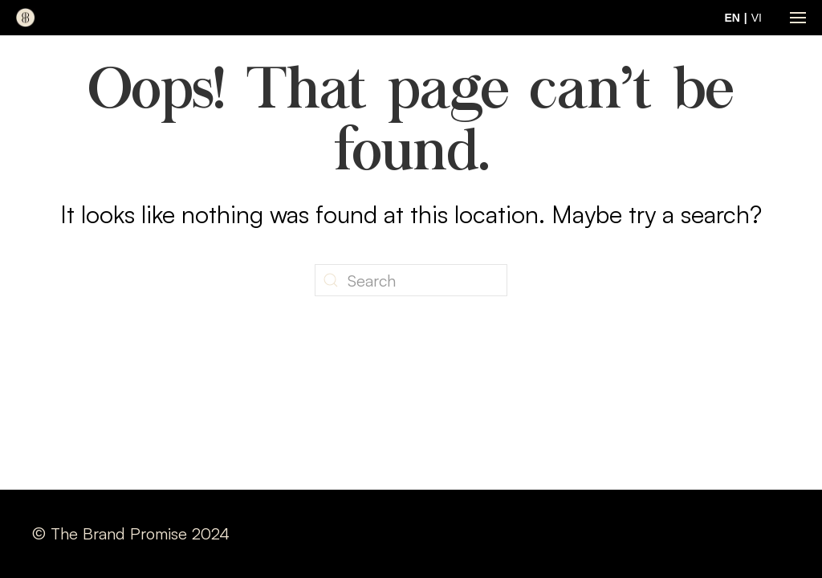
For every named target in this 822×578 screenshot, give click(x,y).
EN (731, 17)
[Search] (411, 280)
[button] (798, 18)
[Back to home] (25, 17)
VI (756, 17)
